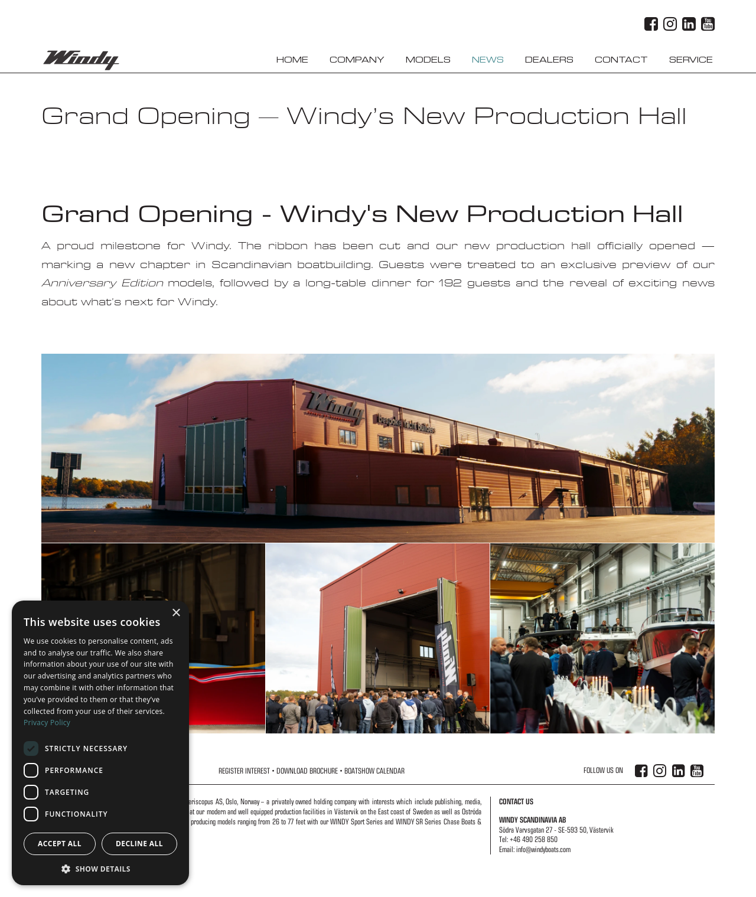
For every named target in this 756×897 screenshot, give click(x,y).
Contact (621, 60)
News (488, 60)
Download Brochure (307, 770)
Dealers (549, 60)
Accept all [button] (60, 844)
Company (357, 60)
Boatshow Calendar (374, 770)
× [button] (175, 613)
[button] (100, 868)
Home (292, 60)
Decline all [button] (139, 844)
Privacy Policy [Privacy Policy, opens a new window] (47, 722)
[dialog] (100, 743)
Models (428, 60)
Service (691, 60)
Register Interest (244, 770)
